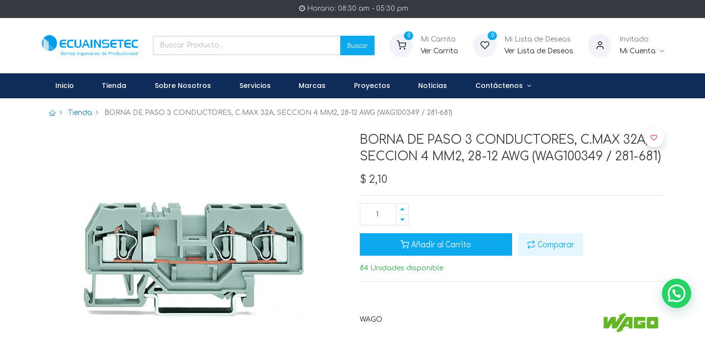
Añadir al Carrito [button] (435, 244)
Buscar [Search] (357, 45)
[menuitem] (64, 86)
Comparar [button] (550, 244)
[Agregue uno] (402, 209)
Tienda (80, 112)
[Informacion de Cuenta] (641, 51)
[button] (654, 137)
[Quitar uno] (402, 220)
